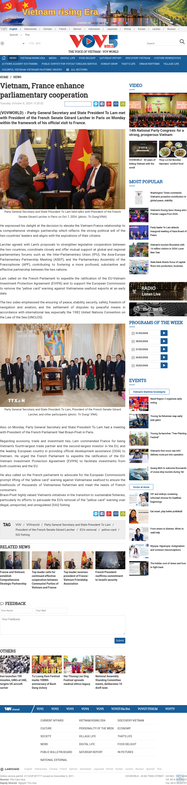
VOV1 (40, 709)
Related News (15, 546)
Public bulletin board (56, 752)
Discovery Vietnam (138, 57)
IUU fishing (23, 534)
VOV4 (85, 709)
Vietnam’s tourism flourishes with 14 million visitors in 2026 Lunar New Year (167, 249)
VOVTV (170, 709)
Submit (120, 640)
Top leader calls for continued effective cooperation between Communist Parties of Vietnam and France (45, 580)
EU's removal (88, 529)
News (13, 57)
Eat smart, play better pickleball (166, 511)
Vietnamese (30, 29)
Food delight (87, 57)
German (77, 29)
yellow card (109, 529)
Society (45, 736)
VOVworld (32, 524)
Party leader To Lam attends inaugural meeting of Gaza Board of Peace (168, 231)
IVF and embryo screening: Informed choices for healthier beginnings (165, 498)
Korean (142, 29)
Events (137, 380)
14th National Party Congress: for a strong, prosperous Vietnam (156, 132)
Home (4, 77)
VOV (18, 524)
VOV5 (100, 709)
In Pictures (125, 752)
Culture (46, 728)
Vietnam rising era (32, 57)
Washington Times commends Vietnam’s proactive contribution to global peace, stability (168, 197)
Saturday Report (110, 57)
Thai (159, 769)
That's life (128, 63)
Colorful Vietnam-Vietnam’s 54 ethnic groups (32, 69)
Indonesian (94, 29)
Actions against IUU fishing (20, 63)
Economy (124, 728)
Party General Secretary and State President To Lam (77, 524)
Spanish (150, 769)
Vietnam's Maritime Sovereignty (149, 392)
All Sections (76, 70)
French (62, 29)
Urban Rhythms (149, 63)
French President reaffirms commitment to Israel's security (109, 576)
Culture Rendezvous (167, 57)
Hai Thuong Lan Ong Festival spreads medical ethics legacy (77, 680)
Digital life (68, 57)
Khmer (127, 29)
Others (8, 651)
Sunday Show (109, 63)
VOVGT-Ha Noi (120, 709)
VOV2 (55, 709)
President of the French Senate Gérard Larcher (45, 529)
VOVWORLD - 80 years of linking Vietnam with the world (142, 164)
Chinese (47, 29)
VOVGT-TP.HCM (148, 709)
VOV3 (70, 709)
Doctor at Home (141, 487)
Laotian (156, 29)
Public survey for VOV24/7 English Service (69, 63)
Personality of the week (96, 728)
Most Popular (146, 181)
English (13, 29)
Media (53, 57)
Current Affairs (51, 720)
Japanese (112, 29)
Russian (171, 29)
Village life (171, 63)
